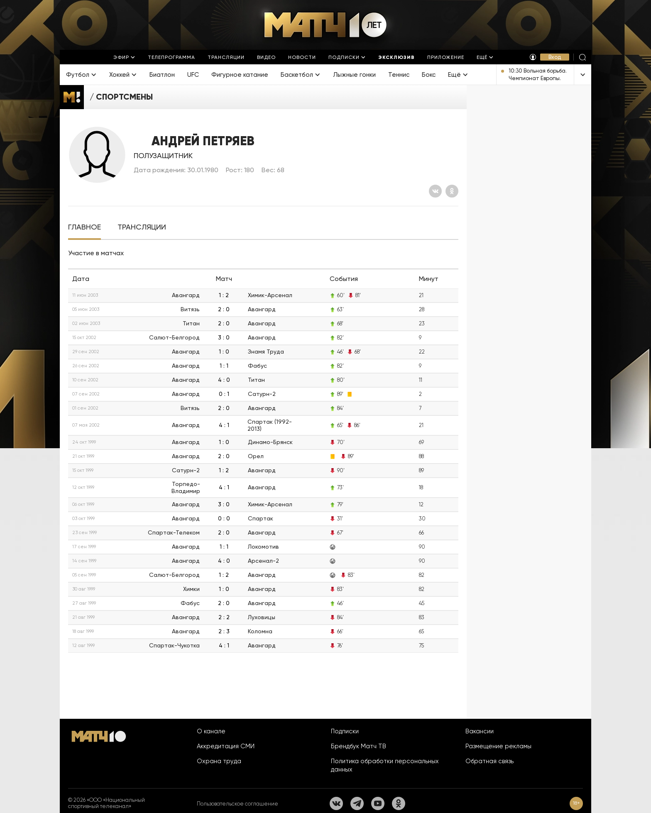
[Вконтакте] (435, 191)
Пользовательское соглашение (237, 804)
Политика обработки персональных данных (385, 765)
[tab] (84, 227)
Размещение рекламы (498, 746)
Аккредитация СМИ (226, 746)
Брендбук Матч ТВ (358, 746)
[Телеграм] (357, 803)
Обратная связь (489, 761)
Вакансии (479, 731)
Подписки (345, 731)
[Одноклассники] (451, 191)
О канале (211, 731)
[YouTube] (377, 803)
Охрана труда (219, 761)
